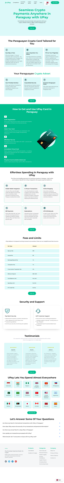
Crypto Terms (29, 2)
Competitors (16, 2)
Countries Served (23, 2)
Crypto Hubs (35, 2)
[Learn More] (8, 384)
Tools (41, 2)
